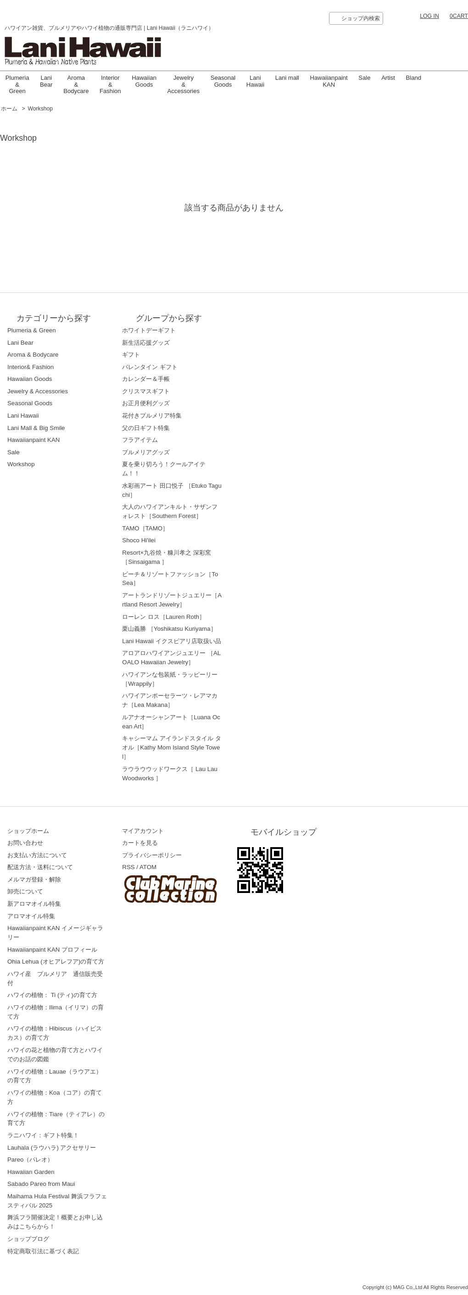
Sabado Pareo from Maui (41, 1183)
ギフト (131, 354)
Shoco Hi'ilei (139, 540)
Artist (388, 77)
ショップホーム (28, 830)
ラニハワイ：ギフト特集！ (43, 1135)
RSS (128, 867)
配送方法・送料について (40, 867)
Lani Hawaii (23, 415)
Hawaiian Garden (31, 1171)
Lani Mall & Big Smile (36, 427)
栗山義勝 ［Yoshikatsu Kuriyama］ (169, 628)
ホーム (9, 108)
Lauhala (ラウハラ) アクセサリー (51, 1147)
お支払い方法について (37, 855)
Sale (364, 77)
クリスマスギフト (146, 391)
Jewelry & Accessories (183, 84)
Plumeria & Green (17, 84)
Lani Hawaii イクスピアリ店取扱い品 (171, 641)
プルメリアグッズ (146, 452)
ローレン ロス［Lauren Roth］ (163, 616)
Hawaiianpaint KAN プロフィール (52, 949)
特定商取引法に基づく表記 (43, 1251)
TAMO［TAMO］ (145, 528)
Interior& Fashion (30, 367)
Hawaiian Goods (144, 81)
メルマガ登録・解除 (34, 879)
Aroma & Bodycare (76, 84)
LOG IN (429, 16)
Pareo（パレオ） (30, 1159)
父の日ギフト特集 (146, 427)
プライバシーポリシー (152, 855)
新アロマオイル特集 (34, 903)
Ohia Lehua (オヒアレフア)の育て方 (55, 961)
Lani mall (287, 77)
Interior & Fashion (110, 84)
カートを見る (140, 842)
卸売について (25, 891)
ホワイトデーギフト (149, 330)
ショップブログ (28, 1238)
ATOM (147, 867)
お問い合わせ (25, 842)
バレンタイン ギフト (150, 367)
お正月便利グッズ (146, 403)
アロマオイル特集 (31, 916)
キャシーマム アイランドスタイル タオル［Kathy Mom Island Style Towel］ (171, 747)
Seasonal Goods (223, 81)
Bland (413, 77)
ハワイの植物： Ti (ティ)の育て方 (52, 995)
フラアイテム (140, 439)
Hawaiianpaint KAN (329, 81)
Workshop (40, 108)
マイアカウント (143, 830)
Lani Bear (46, 81)
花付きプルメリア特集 (152, 415)
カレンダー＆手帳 (146, 378)
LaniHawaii (255, 81)
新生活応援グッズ (146, 342)
